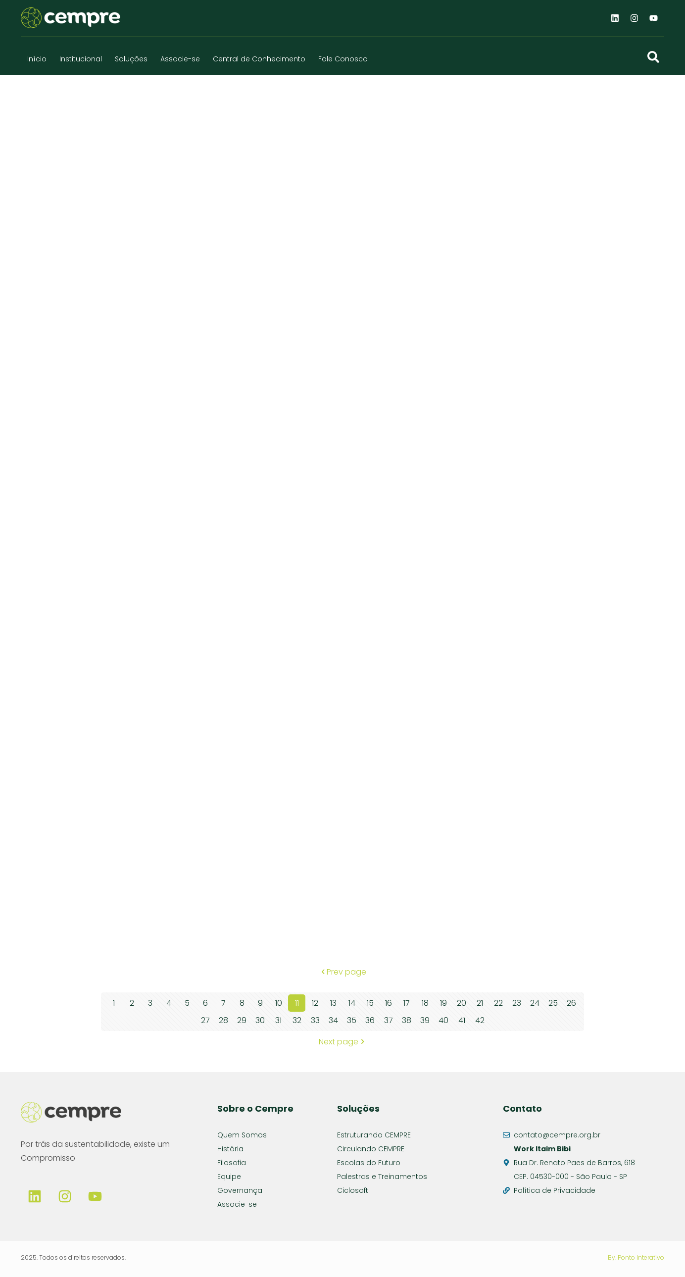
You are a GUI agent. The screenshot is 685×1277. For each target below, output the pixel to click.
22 (498, 1003)
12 (315, 1003)
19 (443, 1003)
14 (351, 1003)
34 (333, 1020)
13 (333, 1003)
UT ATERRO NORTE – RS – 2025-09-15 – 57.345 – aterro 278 (201, 581)
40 (443, 1020)
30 (260, 1020)
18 (425, 1003)
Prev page (342, 972)
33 (315, 1020)
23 (516, 1003)
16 (388, 1003)
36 (370, 1020)
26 (571, 1003)
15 (370, 1003)
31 (278, 1020)
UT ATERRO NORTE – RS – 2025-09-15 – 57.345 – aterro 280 (201, 755)
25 (553, 1003)
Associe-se (180, 59)
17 (406, 1003)
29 (241, 1020)
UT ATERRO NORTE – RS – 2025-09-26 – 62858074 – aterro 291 (202, 232)
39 (425, 1020)
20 (461, 1003)
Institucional (80, 59)
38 (406, 1020)
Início (37, 59)
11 (297, 1003)
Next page (342, 1041)
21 (480, 1003)
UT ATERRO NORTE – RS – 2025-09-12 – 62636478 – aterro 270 (201, 929)
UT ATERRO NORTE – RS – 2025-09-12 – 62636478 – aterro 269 (457, 755)
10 (278, 1003)
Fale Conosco (343, 59)
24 (534, 1003)
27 (205, 1020)
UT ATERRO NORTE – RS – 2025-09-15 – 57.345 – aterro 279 (457, 581)
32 (297, 1020)
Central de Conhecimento (259, 59)
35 (351, 1020)
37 (388, 1020)
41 (461, 1020)
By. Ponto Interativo (636, 1257)
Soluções (131, 59)
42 (480, 1020)
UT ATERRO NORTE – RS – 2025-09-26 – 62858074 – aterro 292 (458, 232)
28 (223, 1020)
